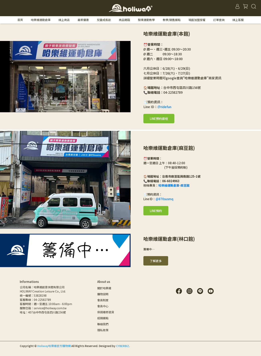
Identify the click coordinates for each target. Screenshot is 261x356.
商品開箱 (124, 20)
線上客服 (238, 20)
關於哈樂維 (104, 288)
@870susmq (164, 199)
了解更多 (156, 261)
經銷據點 (102, 318)
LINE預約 (156, 211)
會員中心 (102, 306)
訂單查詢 (218, 20)
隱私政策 (102, 330)
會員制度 (102, 300)
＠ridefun (164, 106)
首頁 (20, 20)
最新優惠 (83, 20)
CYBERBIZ (122, 346)
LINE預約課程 (159, 118)
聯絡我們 (102, 324)
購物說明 (102, 294)
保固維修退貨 (105, 312)
